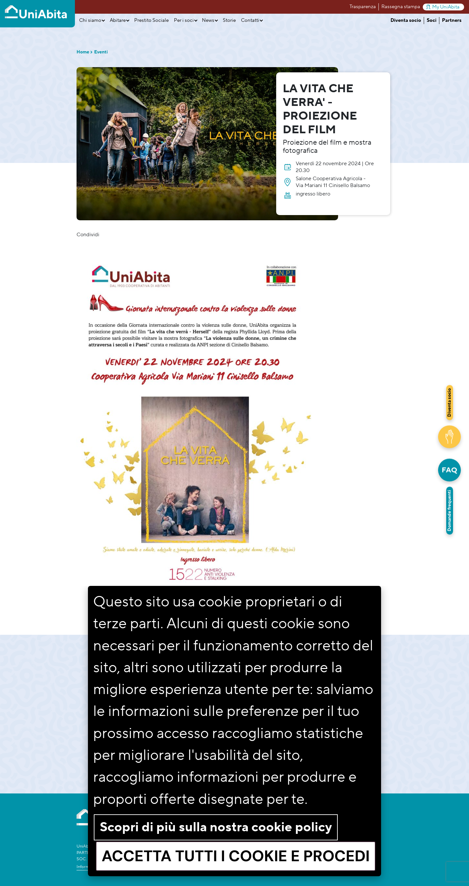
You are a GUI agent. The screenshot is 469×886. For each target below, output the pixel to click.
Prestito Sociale (151, 20)
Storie (229, 20)
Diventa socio (406, 20)
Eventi (101, 52)
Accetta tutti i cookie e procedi (236, 856)
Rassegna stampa (400, 7)
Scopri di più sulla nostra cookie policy (216, 827)
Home (83, 52)
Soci (431, 20)
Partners (452, 20)
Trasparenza (362, 7)
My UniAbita (443, 7)
